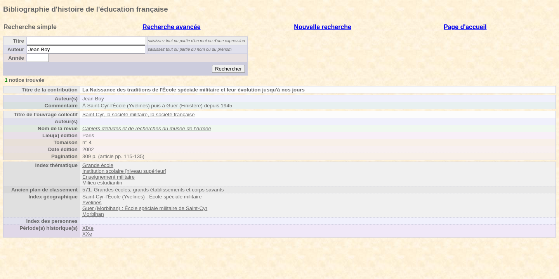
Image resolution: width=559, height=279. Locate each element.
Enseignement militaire (108, 177)
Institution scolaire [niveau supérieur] (124, 171)
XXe (87, 234)
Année (16, 58)
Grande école (97, 165)
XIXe (88, 228)
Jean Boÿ (93, 99)
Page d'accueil (465, 27)
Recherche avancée (171, 27)
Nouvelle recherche (322, 27)
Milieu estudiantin (102, 183)
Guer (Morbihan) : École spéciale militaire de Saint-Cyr (144, 208)
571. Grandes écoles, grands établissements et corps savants (153, 190)
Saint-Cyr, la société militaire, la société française (138, 114)
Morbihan (93, 214)
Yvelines (92, 202)
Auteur (15, 49)
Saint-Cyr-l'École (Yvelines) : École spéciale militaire (142, 197)
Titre (18, 41)
